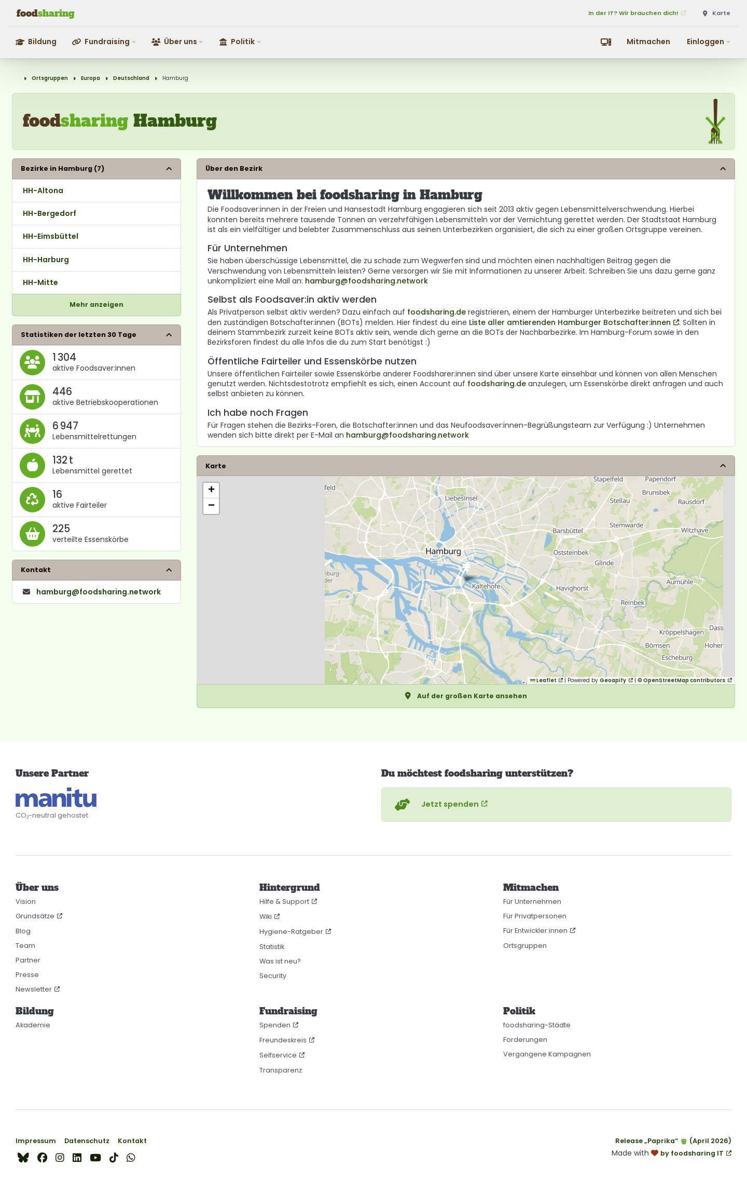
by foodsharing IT (692, 1153)
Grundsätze (35, 916)
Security (272, 975)
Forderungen (525, 1039)
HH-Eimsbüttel (50, 236)
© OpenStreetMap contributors (681, 680)
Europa (90, 78)
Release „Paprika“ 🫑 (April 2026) (673, 1140)
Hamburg (175, 78)
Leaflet (543, 680)
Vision (26, 901)
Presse (27, 974)
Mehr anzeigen (96, 304)
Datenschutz (86, 1140)
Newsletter (34, 989)
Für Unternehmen (532, 901)
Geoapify (613, 680)
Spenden (274, 1025)
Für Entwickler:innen (535, 930)
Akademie (33, 1025)
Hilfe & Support (284, 901)
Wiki (265, 916)
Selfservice (278, 1055)
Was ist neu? (280, 961)
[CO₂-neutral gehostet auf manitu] (56, 797)
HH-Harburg (46, 259)
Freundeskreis (283, 1040)
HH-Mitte (40, 282)
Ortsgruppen (50, 78)
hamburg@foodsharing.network (366, 281)
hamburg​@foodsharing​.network (98, 592)
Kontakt (132, 1140)
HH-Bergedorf (49, 213)
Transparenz (280, 1070)
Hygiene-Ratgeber (291, 931)
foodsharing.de (436, 312)
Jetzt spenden (435, 804)
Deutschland (131, 78)
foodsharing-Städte (537, 1025)
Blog (23, 931)
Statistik (271, 946)
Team (25, 945)
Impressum (36, 1140)
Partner (28, 960)
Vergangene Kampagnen (547, 1054)
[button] (104, 42)
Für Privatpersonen (534, 916)
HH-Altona (43, 190)
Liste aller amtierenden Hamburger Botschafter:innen (570, 322)
